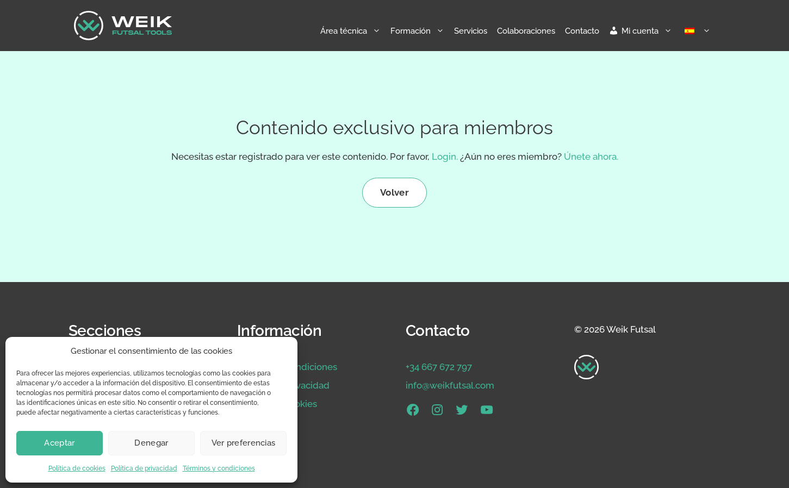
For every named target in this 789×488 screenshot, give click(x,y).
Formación (419, 31)
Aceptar (59, 443)
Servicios (470, 31)
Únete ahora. (591, 156)
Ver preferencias (244, 443)
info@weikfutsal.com (450, 385)
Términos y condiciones (219, 468)
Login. (445, 156)
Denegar (151, 443)
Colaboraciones (526, 31)
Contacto (582, 31)
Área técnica (353, 31)
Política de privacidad (144, 468)
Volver (394, 192)
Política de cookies (76, 468)
